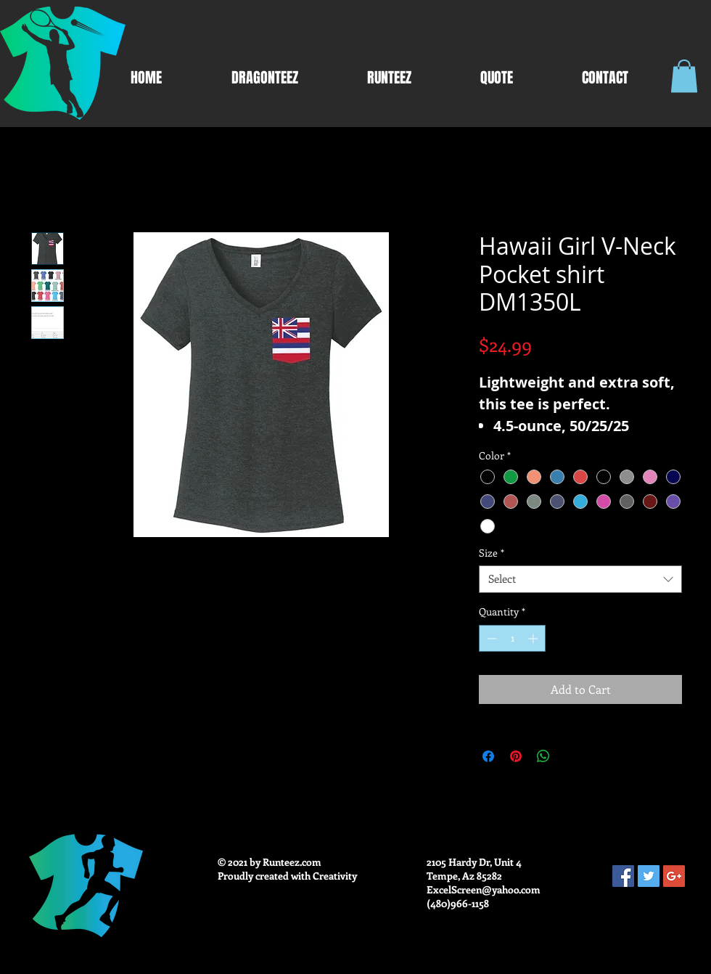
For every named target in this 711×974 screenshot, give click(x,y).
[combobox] (580, 579)
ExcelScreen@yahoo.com (484, 889)
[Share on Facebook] (488, 756)
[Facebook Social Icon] (623, 876)
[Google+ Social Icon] (674, 876)
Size (491, 553)
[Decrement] (490, 638)
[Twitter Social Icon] (648, 876)
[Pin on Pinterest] (516, 756)
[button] (684, 76)
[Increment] (534, 638)
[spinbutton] (512, 638)
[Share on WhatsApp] (543, 756)
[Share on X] (571, 756)
